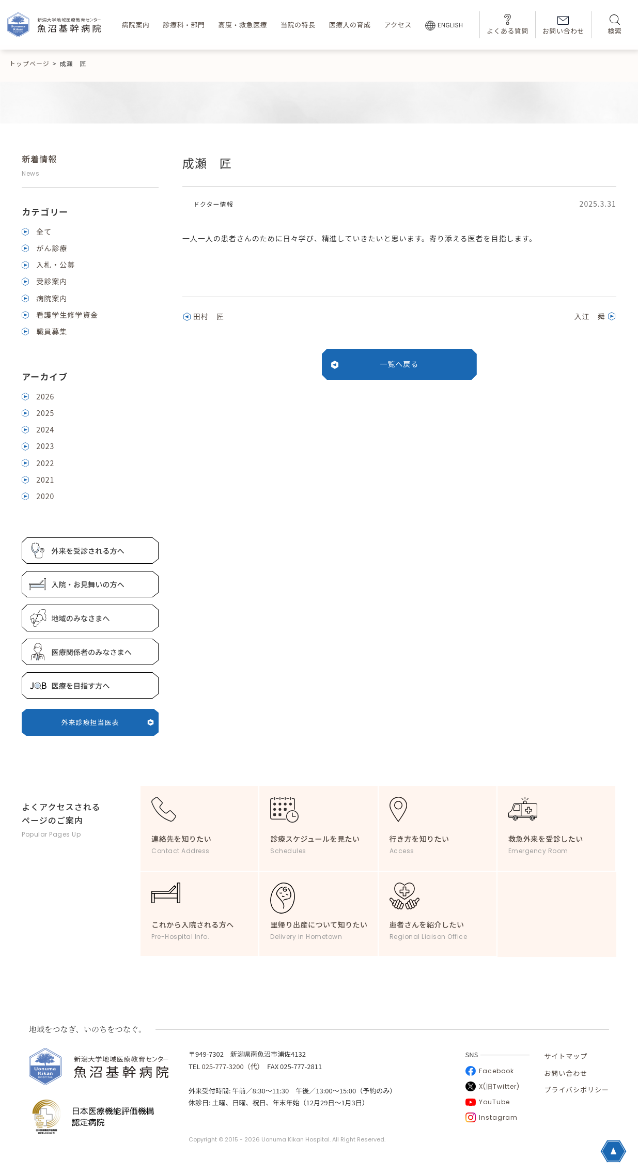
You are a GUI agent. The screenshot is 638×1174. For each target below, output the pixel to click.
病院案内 (135, 24)
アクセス (397, 24)
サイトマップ (565, 1056)
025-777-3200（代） (230, 1066)
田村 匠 (208, 316)
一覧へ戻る (399, 364)
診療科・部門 (184, 24)
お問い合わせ (563, 26)
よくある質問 (507, 24)
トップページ (29, 63)
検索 (614, 25)
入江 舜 (589, 316)
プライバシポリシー (576, 1089)
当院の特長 (298, 24)
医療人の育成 (349, 24)
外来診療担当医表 (107, 722)
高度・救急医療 (242, 24)
